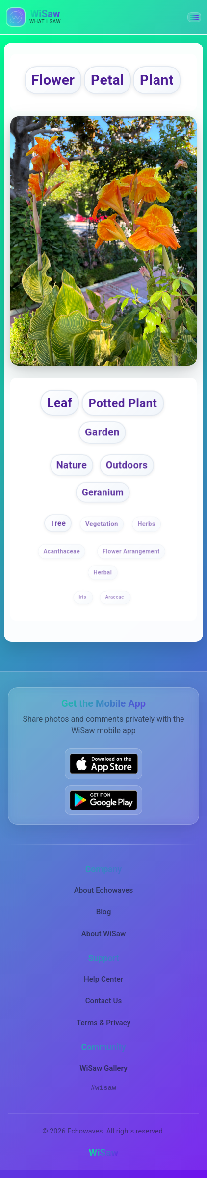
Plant (157, 80)
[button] (194, 17)
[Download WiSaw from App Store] (103, 763)
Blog (103, 911)
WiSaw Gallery (103, 1068)
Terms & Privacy (103, 1023)
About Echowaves (103, 890)
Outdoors (127, 465)
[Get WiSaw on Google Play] (103, 800)
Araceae (115, 597)
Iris (83, 597)
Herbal (102, 572)
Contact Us (103, 1001)
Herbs (146, 524)
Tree (58, 523)
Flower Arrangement (131, 551)
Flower (53, 80)
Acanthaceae (61, 551)
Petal (107, 80)
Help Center (103, 979)
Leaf (59, 403)
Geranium (102, 492)
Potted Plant (123, 402)
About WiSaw (103, 933)
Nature (71, 465)
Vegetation (101, 524)
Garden (102, 432)
